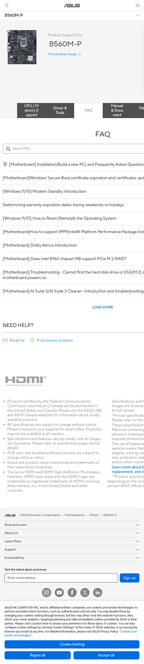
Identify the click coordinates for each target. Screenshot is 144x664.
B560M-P (14, 15)
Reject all (37, 655)
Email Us (17, 340)
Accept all (106, 655)
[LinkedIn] (97, 592)
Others (94, 515)
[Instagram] (46, 592)
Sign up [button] (129, 578)
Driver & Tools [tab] (60, 110)
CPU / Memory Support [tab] (31, 110)
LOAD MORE (102, 307)
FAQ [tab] (88, 110)
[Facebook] (72, 592)
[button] (7, 5)
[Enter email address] (61, 577)
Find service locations (55, 340)
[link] (72, 5)
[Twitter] (84, 592)
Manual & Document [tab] (117, 110)
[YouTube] (59, 592)
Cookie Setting (72, 644)
